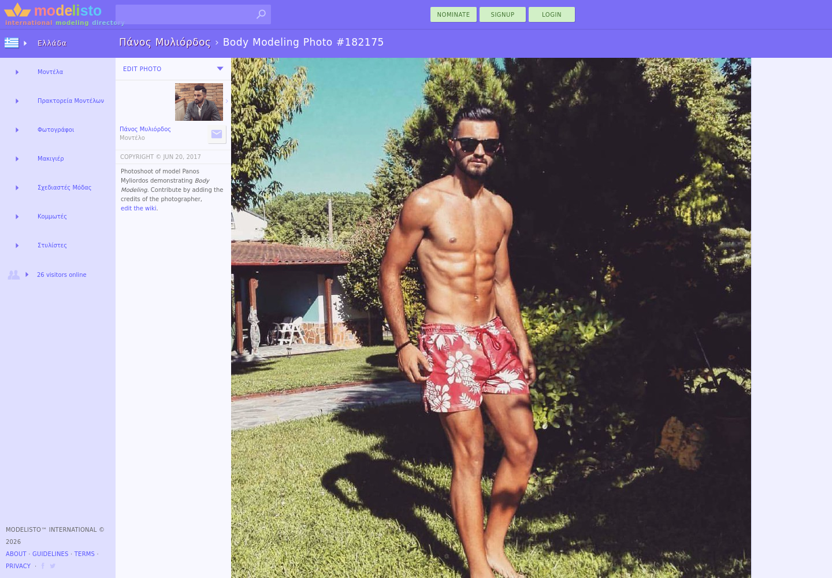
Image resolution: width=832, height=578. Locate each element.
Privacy (18, 566)
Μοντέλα (50, 72)
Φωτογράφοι (56, 130)
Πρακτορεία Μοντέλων (71, 101)
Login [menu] (552, 15)
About (16, 554)
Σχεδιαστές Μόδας (65, 187)
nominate (453, 15)
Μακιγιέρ (51, 158)
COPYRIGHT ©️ (140, 157)
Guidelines (50, 554)
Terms (85, 554)
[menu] (220, 69)
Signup (503, 15)
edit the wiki (139, 208)
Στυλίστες (52, 245)
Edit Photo (142, 69)
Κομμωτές (52, 216)
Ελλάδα (52, 43)
